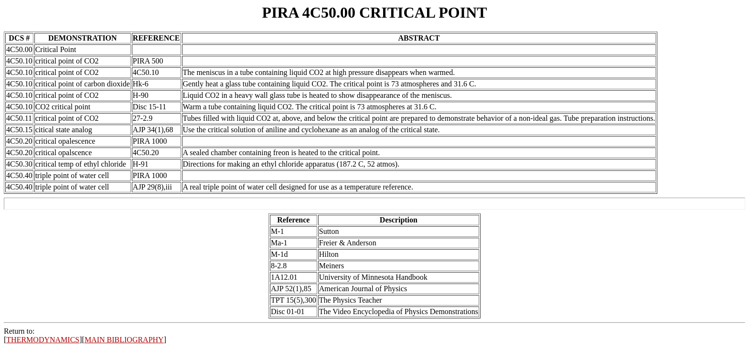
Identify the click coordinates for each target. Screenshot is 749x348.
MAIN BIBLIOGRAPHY (124, 340)
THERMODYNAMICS (42, 340)
